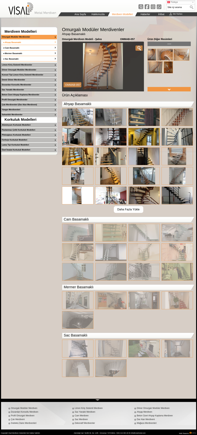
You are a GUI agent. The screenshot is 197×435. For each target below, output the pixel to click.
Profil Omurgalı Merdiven (23, 415)
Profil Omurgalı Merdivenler (14, 100)
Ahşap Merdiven (144, 412)
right (169, 89)
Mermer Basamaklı (13, 53)
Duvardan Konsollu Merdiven (24, 412)
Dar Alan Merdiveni (146, 419)
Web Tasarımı (184, 433)
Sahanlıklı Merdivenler (12, 114)
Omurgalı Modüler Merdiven (24, 408)
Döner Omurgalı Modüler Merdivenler (19, 70)
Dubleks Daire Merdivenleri (24, 423)
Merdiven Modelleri (21, 31)
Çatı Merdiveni (18, 419)
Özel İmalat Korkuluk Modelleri (16, 150)
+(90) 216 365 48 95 (123, 433)
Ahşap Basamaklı (13, 42)
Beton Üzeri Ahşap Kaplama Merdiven (155, 415)
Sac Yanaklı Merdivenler (13, 90)
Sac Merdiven (81, 419)
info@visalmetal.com (138, 433)
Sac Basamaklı (12, 59)
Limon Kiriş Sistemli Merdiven (89, 408)
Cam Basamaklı (12, 48)
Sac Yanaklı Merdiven (85, 412)
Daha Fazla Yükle (128, 209)
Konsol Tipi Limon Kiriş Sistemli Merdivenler (22, 75)
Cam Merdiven (82, 415)
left (169, 44)
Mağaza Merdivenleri (147, 423)
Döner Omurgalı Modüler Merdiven (153, 408)
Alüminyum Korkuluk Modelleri (16, 125)
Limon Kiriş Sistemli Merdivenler (17, 65)
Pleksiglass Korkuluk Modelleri (16, 135)
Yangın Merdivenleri (11, 109)
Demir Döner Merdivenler (13, 80)
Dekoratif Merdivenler (85, 423)
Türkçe (172, 2)
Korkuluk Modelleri (21, 119)
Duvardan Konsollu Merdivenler (16, 85)
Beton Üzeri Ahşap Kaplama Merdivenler (20, 95)
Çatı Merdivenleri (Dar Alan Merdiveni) (19, 105)
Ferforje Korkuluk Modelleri (14, 140)
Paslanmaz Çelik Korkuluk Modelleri (18, 130)
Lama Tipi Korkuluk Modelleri (15, 145)
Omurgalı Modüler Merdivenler (16, 37)
